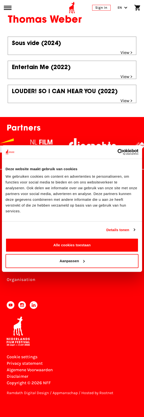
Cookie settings (22, 356)
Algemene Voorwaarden (30, 369)
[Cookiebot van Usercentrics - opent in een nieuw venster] (117, 152)
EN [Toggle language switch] (122, 8)
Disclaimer (17, 376)
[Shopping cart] (137, 8)
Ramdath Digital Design (28, 393)
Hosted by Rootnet (97, 393)
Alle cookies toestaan (72, 245)
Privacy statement (25, 363)
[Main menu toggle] (8, 8)
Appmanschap (65, 393)
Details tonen (117, 230)
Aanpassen (72, 261)
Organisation (21, 279)
